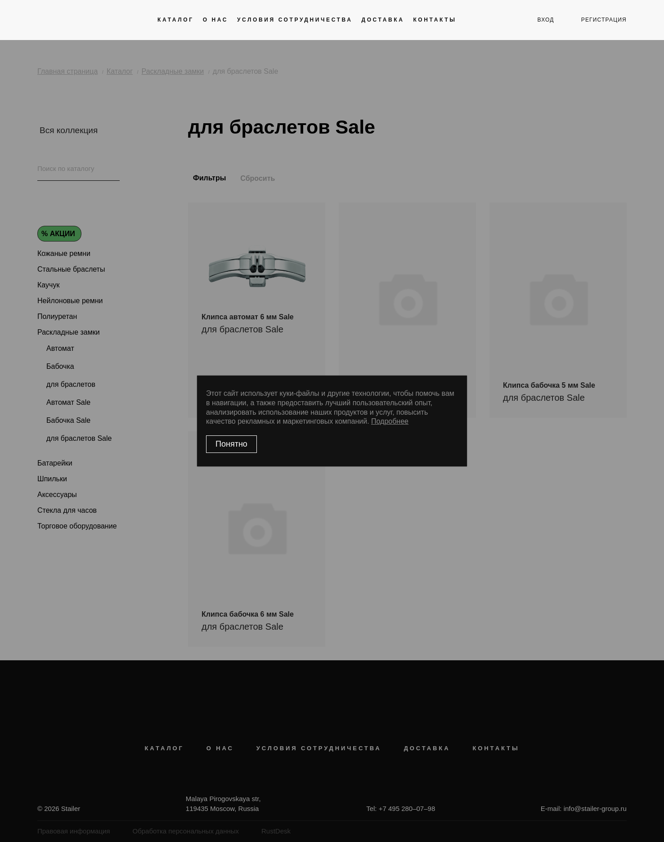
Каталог (175, 20)
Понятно (231, 443)
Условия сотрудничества (294, 20)
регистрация (604, 20)
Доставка (382, 20)
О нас (215, 20)
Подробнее (389, 421)
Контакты (434, 20)
